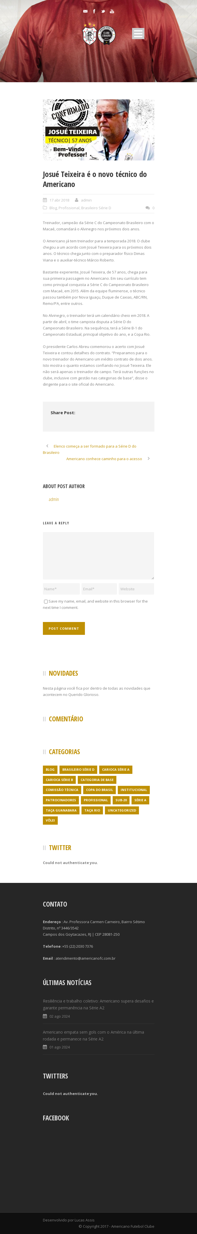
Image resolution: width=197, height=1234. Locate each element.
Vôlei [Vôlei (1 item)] (50, 820)
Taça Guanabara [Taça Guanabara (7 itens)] (61, 810)
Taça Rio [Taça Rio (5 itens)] (92, 810)
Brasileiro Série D (96, 207)
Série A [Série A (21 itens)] (140, 800)
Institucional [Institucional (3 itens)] (134, 790)
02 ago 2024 (59, 1016)
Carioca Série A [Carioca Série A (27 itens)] (116, 769)
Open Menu (138, 33)
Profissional (69, 207)
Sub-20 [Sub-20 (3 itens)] (121, 800)
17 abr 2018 (59, 200)
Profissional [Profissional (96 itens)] (96, 800)
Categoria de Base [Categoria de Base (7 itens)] (97, 780)
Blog (53, 207)
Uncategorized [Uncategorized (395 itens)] (122, 810)
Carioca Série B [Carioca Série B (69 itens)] (59, 780)
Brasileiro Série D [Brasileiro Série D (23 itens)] (78, 769)
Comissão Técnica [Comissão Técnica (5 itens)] (62, 790)
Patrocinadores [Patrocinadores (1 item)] (61, 800)
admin (86, 200)
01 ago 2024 (59, 1047)
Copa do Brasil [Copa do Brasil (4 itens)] (99, 790)
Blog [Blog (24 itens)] (50, 769)
